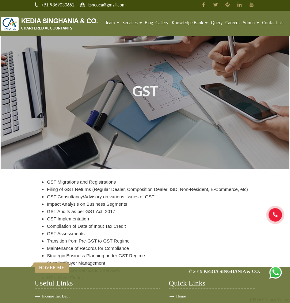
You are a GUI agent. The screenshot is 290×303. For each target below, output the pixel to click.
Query (218, 22)
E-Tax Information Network (64, 279)
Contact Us (272, 22)
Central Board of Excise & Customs (70, 271)
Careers (233, 22)
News (180, 287)
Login (181, 295)
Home (100, 22)
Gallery (164, 22)
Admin (251, 22)
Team (115, 22)
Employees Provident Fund (64, 295)
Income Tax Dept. (56, 262)
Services (135, 22)
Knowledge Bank (191, 22)
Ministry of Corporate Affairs (65, 287)
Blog (151, 22)
